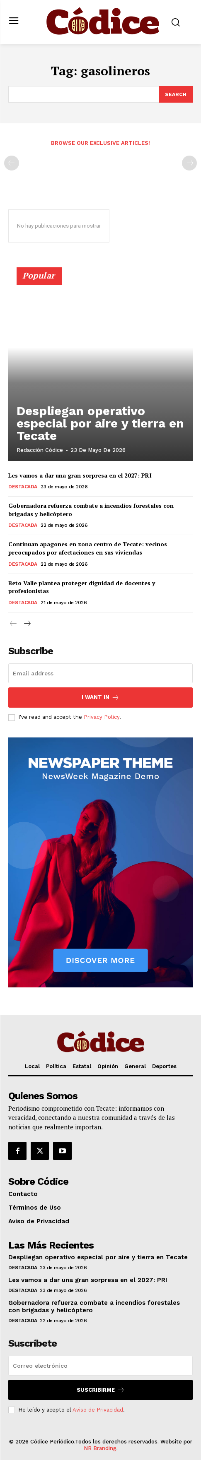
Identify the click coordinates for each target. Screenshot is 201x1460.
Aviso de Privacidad (98, 1410)
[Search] (176, 94)
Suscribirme (101, 1390)
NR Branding (100, 1448)
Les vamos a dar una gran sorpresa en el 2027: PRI (80, 475)
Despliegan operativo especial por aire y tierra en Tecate (100, 423)
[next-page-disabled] (189, 163)
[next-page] (27, 624)
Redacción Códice (40, 450)
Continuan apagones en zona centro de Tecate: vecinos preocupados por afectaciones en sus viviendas (87, 548)
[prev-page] (11, 163)
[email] (100, 673)
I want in (100, 697)
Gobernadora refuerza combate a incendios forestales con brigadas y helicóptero (91, 510)
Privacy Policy (101, 717)
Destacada (22, 487)
